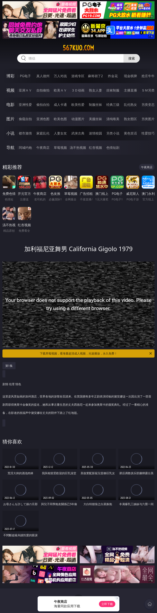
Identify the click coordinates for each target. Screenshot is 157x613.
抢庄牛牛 (148, 76)
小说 (10, 133)
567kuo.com (78, 48)
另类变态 (148, 104)
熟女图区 (130, 119)
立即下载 (107, 604)
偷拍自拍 (42, 104)
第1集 (9, 366)
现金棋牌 (130, 76)
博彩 (10, 76)
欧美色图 (60, 119)
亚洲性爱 (25, 104)
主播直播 (130, 90)
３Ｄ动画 (77, 90)
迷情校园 (95, 133)
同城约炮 (25, 147)
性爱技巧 (148, 133)
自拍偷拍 (42, 90)
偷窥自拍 (25, 119)
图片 (10, 119)
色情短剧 (112, 147)
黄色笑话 (130, 133)
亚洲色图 (42, 119)
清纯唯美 (112, 119)
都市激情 (25, 133)
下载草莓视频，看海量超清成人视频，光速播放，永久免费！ (96, 353)
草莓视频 (60, 147)
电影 (10, 104)
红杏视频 (95, 147)
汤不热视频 (78, 147)
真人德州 (42, 76)
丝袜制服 (112, 90)
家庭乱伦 (42, 133)
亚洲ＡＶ (25, 90)
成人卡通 (60, 104)
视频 (10, 90)
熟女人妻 (95, 90)
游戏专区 (77, 76)
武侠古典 (77, 133)
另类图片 (148, 119)
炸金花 (113, 76)
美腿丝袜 (95, 119)
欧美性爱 (77, 104)
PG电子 (25, 76)
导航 (10, 147)
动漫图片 (77, 119)
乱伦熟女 (130, 104)
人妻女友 (60, 133)
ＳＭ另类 (148, 90)
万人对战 (60, 76)
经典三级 (112, 104)
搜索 (131, 58)
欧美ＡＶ (60, 90)
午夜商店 (42, 147)
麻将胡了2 (95, 76)
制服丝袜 (95, 104)
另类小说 (112, 133)
